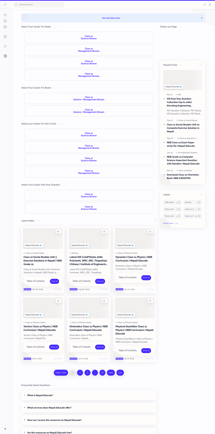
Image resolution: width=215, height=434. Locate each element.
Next (111, 372)
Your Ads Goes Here (111, 18)
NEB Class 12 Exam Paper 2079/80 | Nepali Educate (181, 144)
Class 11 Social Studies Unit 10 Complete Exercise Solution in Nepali (183, 128)
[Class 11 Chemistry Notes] (192, 216)
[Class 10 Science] (192, 209)
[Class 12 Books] (185, 170)
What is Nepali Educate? (40, 395)
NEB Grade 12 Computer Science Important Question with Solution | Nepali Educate (183, 160)
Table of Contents (35, 281)
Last (120, 372)
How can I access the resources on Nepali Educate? (54, 420)
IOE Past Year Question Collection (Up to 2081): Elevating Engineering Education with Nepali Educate (183, 102)
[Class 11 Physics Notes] (128, 253)
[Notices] (75, 253)
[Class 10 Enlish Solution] (172, 209)
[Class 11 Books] (172, 216)
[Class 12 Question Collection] (191, 138)
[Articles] (192, 202)
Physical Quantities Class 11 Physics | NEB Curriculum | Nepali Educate (134, 330)
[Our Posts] (57, 289)
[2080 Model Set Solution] (172, 202)
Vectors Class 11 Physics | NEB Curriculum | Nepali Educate (41, 328)
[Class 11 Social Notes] (188, 120)
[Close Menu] (202, 18)
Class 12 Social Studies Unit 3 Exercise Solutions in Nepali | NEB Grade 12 (43, 261)
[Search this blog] (39, 4)
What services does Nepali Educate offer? (49, 407)
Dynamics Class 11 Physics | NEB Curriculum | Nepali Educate (134, 259)
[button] (210, 4)
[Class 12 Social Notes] (35, 253)
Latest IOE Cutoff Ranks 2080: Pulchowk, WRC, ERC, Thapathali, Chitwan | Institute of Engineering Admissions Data (89, 261)
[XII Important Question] (188, 152)
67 (102, 372)
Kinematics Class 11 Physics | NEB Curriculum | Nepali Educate (89, 328)
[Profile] (204, 4)
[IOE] (179, 94)
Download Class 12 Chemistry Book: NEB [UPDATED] (183, 176)
